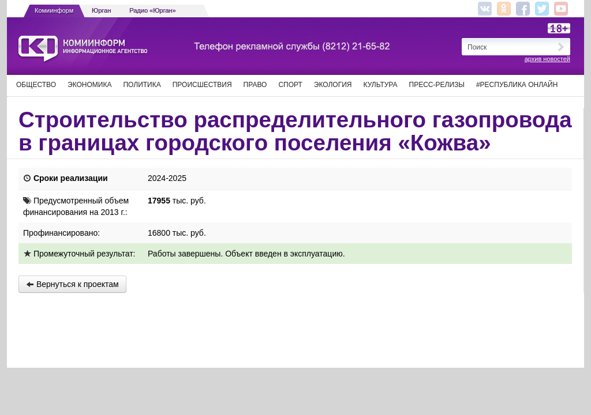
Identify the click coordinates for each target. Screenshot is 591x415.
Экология (333, 85)
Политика (141, 85)
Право (255, 85)
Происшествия (202, 85)
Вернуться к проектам (72, 284)
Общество (36, 85)
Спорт (290, 85)
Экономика (89, 85)
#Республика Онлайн (517, 85)
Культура (381, 85)
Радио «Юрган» (153, 10)
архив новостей (547, 58)
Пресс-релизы (437, 85)
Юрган (101, 10)
